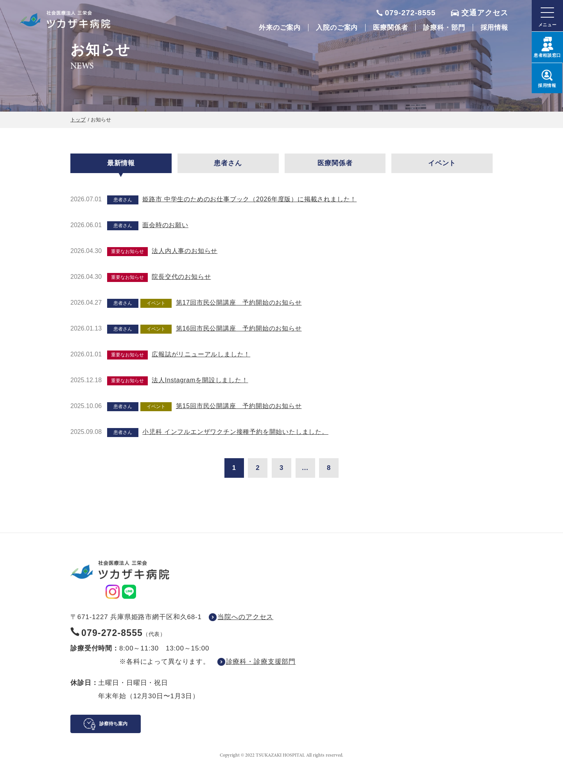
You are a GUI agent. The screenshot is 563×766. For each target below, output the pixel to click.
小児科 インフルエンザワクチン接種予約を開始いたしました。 (235, 431)
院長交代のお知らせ (181, 276)
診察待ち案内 (113, 723)
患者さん (228, 163)
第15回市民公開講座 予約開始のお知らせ (239, 406)
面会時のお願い (165, 225)
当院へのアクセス (245, 617)
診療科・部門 (444, 27)
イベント (442, 163)
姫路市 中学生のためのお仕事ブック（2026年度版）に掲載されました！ (249, 199)
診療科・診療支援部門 (261, 661)
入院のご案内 (337, 27)
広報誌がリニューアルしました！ (201, 354)
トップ (78, 120)
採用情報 (494, 27)
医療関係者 (390, 27)
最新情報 (121, 163)
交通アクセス (484, 13)
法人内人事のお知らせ (184, 251)
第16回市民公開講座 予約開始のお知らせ (239, 328)
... (305, 468)
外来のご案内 (280, 27)
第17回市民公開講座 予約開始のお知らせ (239, 302)
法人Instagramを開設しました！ (200, 380)
